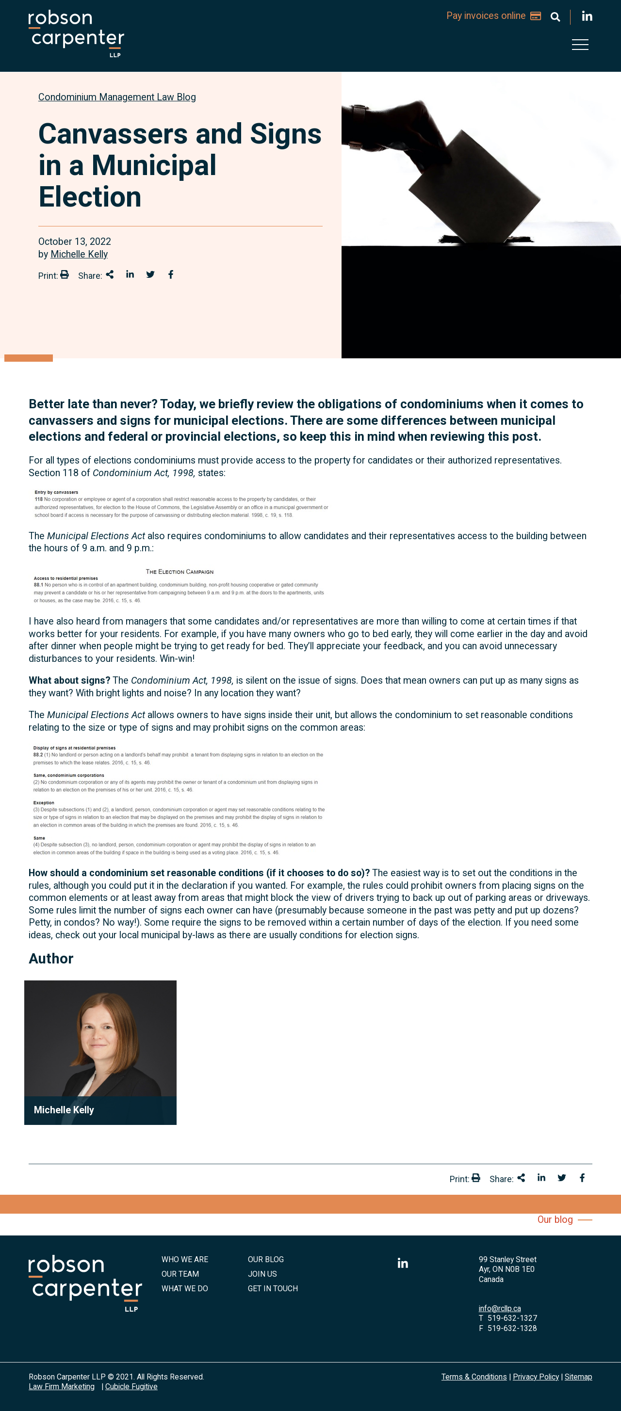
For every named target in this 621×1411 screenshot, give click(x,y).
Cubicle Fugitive (131, 1386)
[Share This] (109, 274)
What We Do (185, 1288)
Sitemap (578, 1376)
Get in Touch (273, 1288)
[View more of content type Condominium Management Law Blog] (117, 97)
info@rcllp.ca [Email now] (500, 1308)
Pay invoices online (493, 15)
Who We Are (185, 1259)
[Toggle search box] (555, 17)
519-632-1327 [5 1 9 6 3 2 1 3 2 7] (512, 1318)
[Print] (64, 274)
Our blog (555, 1219)
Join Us (262, 1274)
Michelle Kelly (79, 254)
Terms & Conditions (474, 1376)
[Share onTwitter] (150, 274)
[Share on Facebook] (170, 274)
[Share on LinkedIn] (130, 274)
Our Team (180, 1274)
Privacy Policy (536, 1376)
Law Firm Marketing (62, 1386)
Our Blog (266, 1259)
